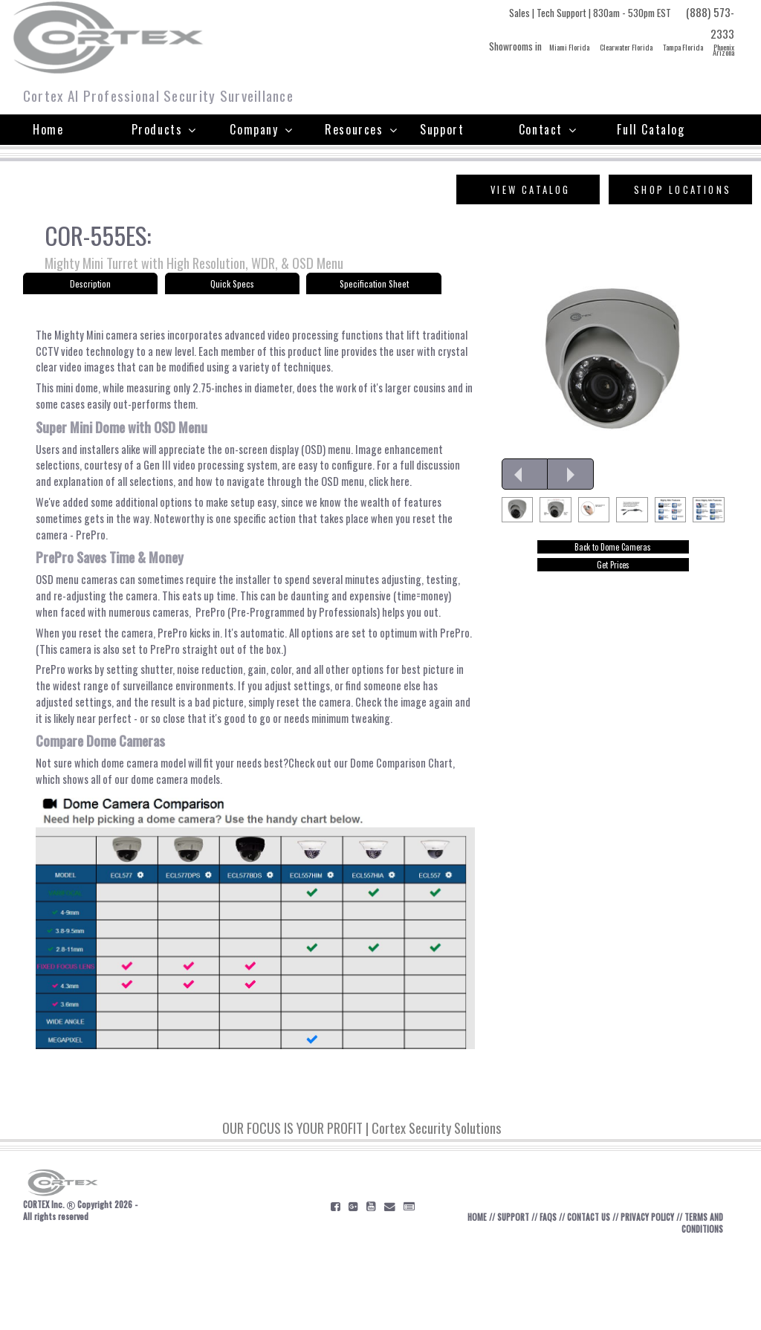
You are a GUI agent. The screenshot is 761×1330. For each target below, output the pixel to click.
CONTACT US (591, 1300)
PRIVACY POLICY (657, 1300)
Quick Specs (232, 287)
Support (442, 129)
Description (90, 287)
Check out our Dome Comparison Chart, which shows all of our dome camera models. (242, 850)
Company (261, 129)
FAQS (547, 1300)
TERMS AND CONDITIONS (692, 1306)
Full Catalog (650, 129)
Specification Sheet (374, 287)
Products (164, 129)
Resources (361, 129)
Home (48, 129)
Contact (548, 129)
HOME (469, 1300)
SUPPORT (508, 1300)
